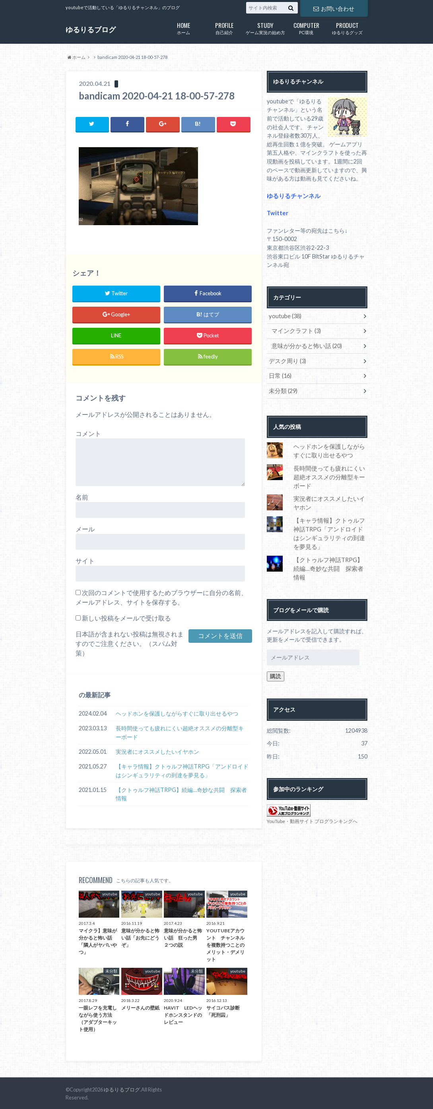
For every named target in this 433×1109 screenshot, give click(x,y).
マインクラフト (295, 330)
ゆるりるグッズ (347, 28)
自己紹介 (224, 28)
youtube (284, 315)
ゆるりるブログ (91, 29)
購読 (275, 663)
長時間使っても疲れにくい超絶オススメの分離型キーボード (180, 732)
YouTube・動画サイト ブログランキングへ (312, 808)
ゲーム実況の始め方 (265, 28)
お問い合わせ (333, 8)
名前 (82, 497)
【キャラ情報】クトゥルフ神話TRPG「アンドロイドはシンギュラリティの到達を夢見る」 (182, 770)
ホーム (183, 28)
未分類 (282, 389)
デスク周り (286, 359)
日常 (279, 374)
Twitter (277, 213)
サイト (85, 560)
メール (85, 529)
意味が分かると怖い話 (305, 345)
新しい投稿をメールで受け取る (126, 618)
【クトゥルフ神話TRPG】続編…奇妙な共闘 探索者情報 (181, 794)
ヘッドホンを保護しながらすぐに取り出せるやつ (177, 713)
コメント (88, 433)
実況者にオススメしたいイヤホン (157, 751)
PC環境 (306, 28)
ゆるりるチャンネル (292, 196)
